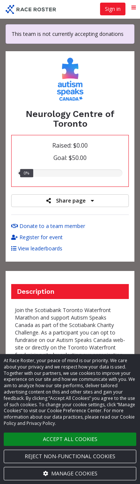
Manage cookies (70, 473)
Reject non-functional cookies (70, 456)
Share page (70, 200)
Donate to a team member (48, 225)
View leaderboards (36, 248)
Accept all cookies (70, 439)
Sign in (113, 8)
